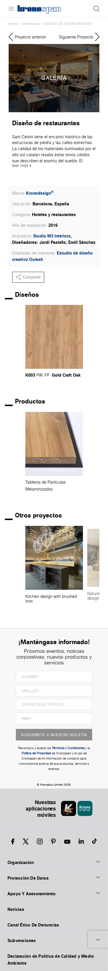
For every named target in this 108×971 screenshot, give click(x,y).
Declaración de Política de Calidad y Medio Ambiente (50, 959)
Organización (54, 862)
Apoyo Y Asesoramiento (54, 893)
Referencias (31, 23)
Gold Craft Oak (66, 375)
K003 (30, 375)
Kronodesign (40, 193)
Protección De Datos (54, 878)
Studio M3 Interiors (52, 236)
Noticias (15, 909)
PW (39, 375)
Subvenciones (54, 940)
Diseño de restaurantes (68, 23)
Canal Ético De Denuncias (33, 925)
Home (13, 23)
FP (47, 375)
